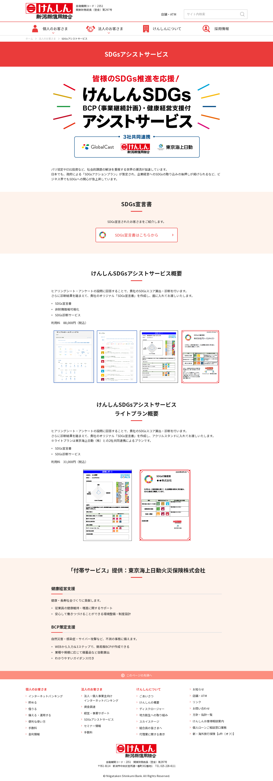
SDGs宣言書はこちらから (136, 235)
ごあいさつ (146, 696)
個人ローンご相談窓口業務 (210, 727)
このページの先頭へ (139, 675)
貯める (32, 702)
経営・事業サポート (97, 713)
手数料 (32, 728)
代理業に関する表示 (152, 734)
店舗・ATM (200, 696)
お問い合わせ (201, 708)
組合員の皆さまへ (150, 728)
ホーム (29, 38)
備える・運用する (39, 715)
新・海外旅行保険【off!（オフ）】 (214, 734)
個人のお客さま (55, 28)
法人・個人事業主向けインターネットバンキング (101, 698)
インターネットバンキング (45, 696)
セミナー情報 (92, 726)
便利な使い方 (37, 721)
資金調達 (89, 707)
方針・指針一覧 (203, 715)
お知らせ (198, 689)
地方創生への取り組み (153, 715)
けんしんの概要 (149, 702)
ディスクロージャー (152, 709)
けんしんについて (167, 28)
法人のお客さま (110, 28)
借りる (32, 709)
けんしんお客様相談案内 (208, 721)
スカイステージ (149, 721)
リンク (197, 702)
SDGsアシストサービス (99, 719)
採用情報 (221, 28)
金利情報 (34, 734)
